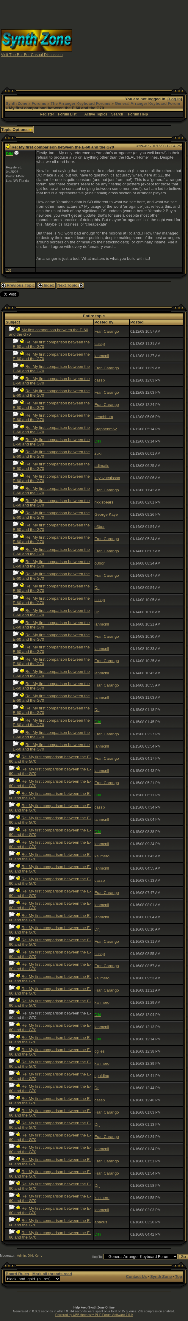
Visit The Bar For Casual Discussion (32, 54)
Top (8, 270)
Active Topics (95, 114)
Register (47, 114)
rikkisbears (104, 502)
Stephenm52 (106, 429)
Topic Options (16, 129)
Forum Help (138, 114)
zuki (98, 453)
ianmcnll (102, 356)
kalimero (102, 856)
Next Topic (70, 285)
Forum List (67, 114)
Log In (175, 99)
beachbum (104, 417)
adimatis (102, 465)
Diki (30, 1255)
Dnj (98, 587)
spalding (102, 1075)
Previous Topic (18, 285)
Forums (39, 103)
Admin (21, 1255)
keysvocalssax (107, 478)
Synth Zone (16, 103)
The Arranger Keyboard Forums (80, 103)
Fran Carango (107, 331)
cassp (100, 343)
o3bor (100, 526)
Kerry (38, 1255)
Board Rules (17, 1274)
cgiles (100, 1051)
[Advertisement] (130, 42)
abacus (101, 1222)
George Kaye (106, 514)
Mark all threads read (52, 1274)
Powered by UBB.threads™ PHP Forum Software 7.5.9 (94, 1315)
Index (46, 285)
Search (117, 114)
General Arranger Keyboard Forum (147, 103)
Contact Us (136, 1276)
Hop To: (97, 1257)
